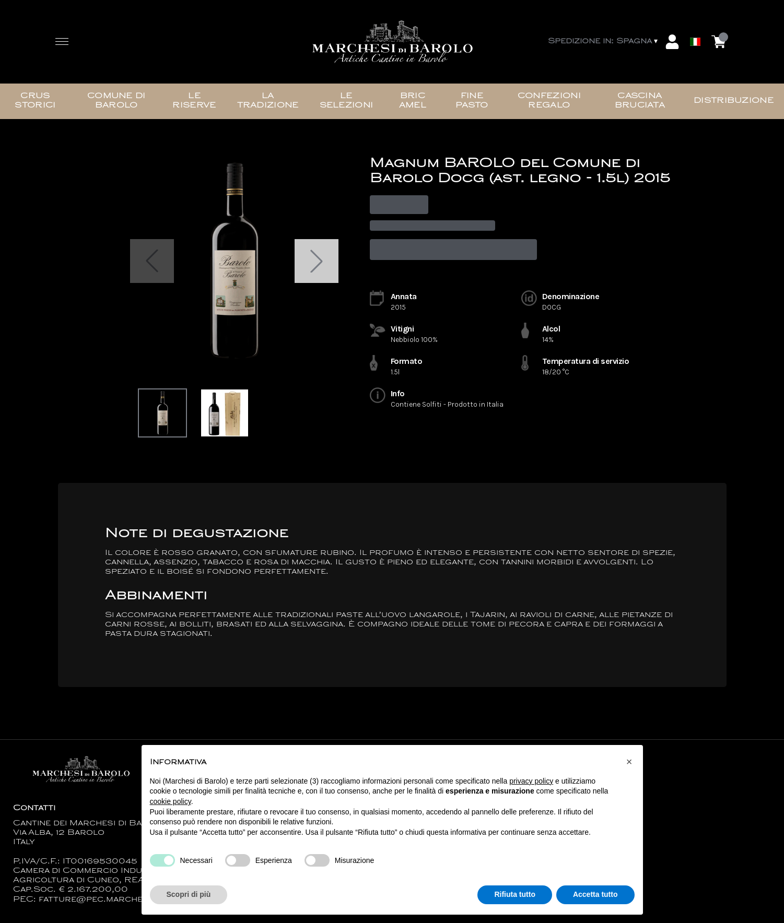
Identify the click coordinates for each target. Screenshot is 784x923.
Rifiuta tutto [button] (514, 895)
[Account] (672, 41)
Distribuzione (734, 101)
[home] (392, 42)
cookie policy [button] (170, 801)
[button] (629, 762)
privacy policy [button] (531, 781)
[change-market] (603, 41)
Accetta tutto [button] (595, 895)
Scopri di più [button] (189, 895)
